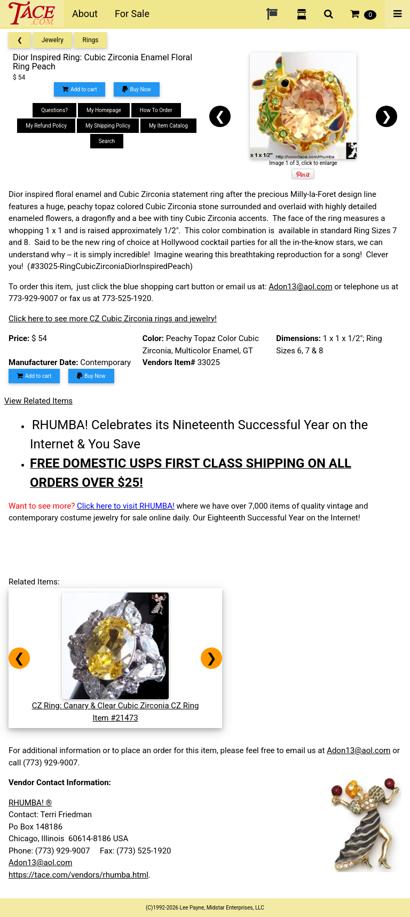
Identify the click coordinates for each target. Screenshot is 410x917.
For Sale (132, 13)
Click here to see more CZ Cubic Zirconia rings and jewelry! (113, 318)
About (85, 13)
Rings (91, 40)
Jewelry (53, 40)
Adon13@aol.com (300, 286)
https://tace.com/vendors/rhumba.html (78, 875)
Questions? (54, 110)
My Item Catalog (168, 126)
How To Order (156, 110)
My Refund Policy (46, 126)
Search (107, 141)
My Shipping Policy (107, 126)
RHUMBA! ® (30, 803)
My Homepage (103, 110)
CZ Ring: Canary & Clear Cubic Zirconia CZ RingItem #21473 (115, 706)
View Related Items (38, 401)
